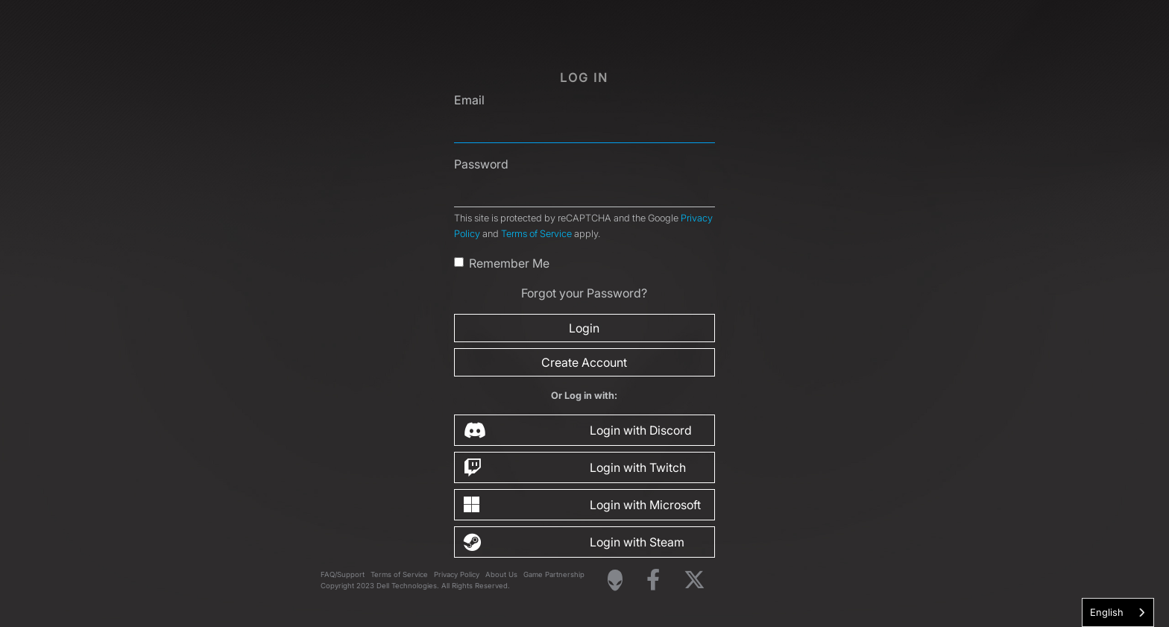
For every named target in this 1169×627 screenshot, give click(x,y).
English (1107, 612)
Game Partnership (553, 574)
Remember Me (509, 263)
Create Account (584, 362)
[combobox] (1118, 612)
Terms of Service (536, 233)
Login (584, 328)
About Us (501, 574)
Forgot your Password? (584, 293)
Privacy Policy (456, 574)
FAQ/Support (343, 574)
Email (469, 99)
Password (481, 164)
